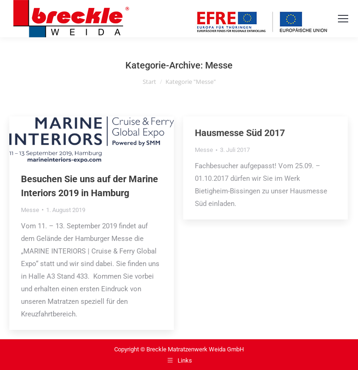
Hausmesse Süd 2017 (240, 132)
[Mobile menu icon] (343, 18)
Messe (30, 209)
